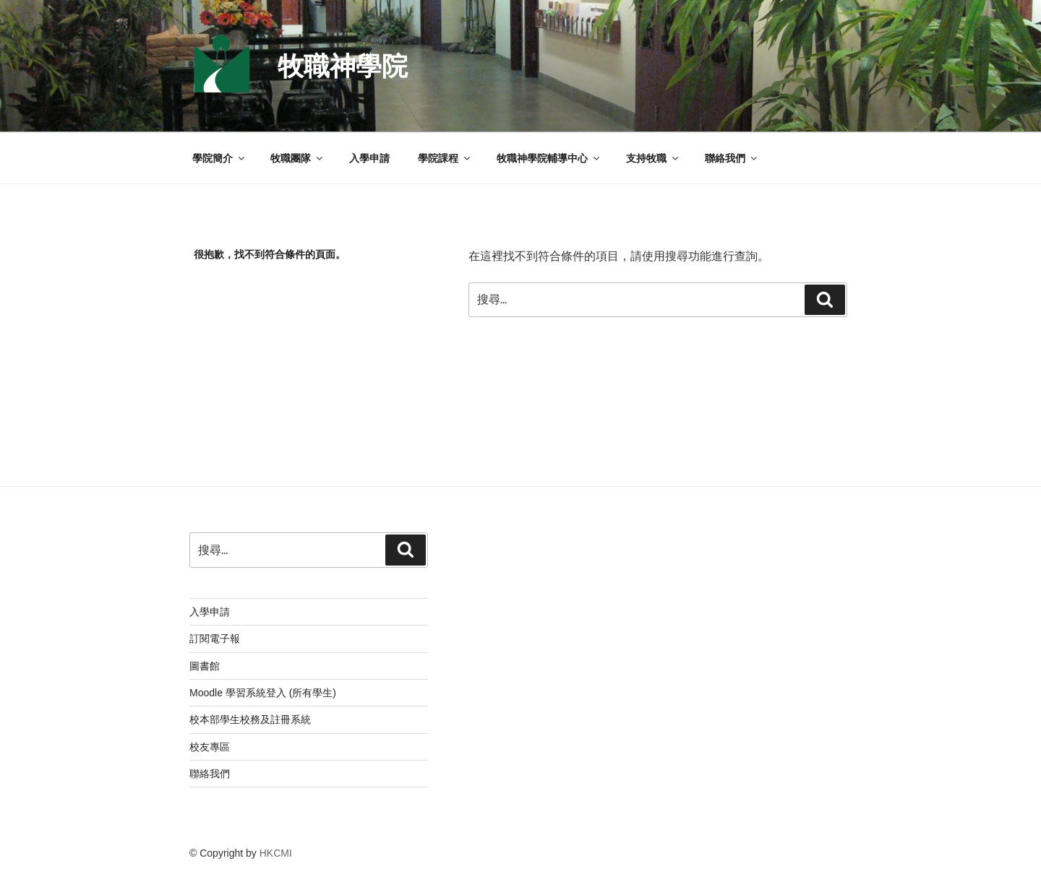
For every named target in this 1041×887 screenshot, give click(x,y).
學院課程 (445, 158)
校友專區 (209, 747)
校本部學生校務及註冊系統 (250, 719)
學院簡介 (219, 158)
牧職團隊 (297, 158)
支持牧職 (653, 158)
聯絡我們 (732, 158)
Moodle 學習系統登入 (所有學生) (262, 692)
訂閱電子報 (214, 638)
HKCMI (276, 853)
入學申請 (369, 158)
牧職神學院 (343, 66)
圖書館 (204, 666)
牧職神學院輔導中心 (549, 158)
